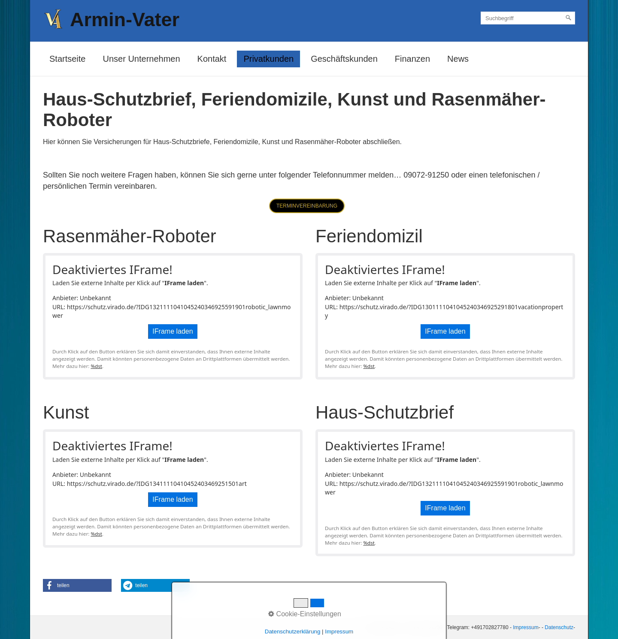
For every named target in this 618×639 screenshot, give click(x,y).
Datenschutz (559, 627)
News (458, 58)
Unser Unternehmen (141, 58)
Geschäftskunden (344, 58)
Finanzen (412, 58)
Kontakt (212, 58)
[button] (307, 206)
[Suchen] (569, 18)
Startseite (67, 58)
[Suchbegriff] (528, 18)
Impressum (525, 627)
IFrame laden (172, 331)
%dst (96, 366)
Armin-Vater (124, 19)
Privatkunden (268, 58)
